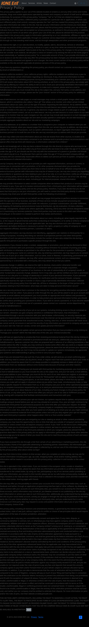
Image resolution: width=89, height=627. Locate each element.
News (46, 3)
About (24, 3)
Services (31, 3)
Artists (39, 3)
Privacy (34, 617)
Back (28, 610)
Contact (53, 3)
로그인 (82, 3)
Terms (40, 617)
